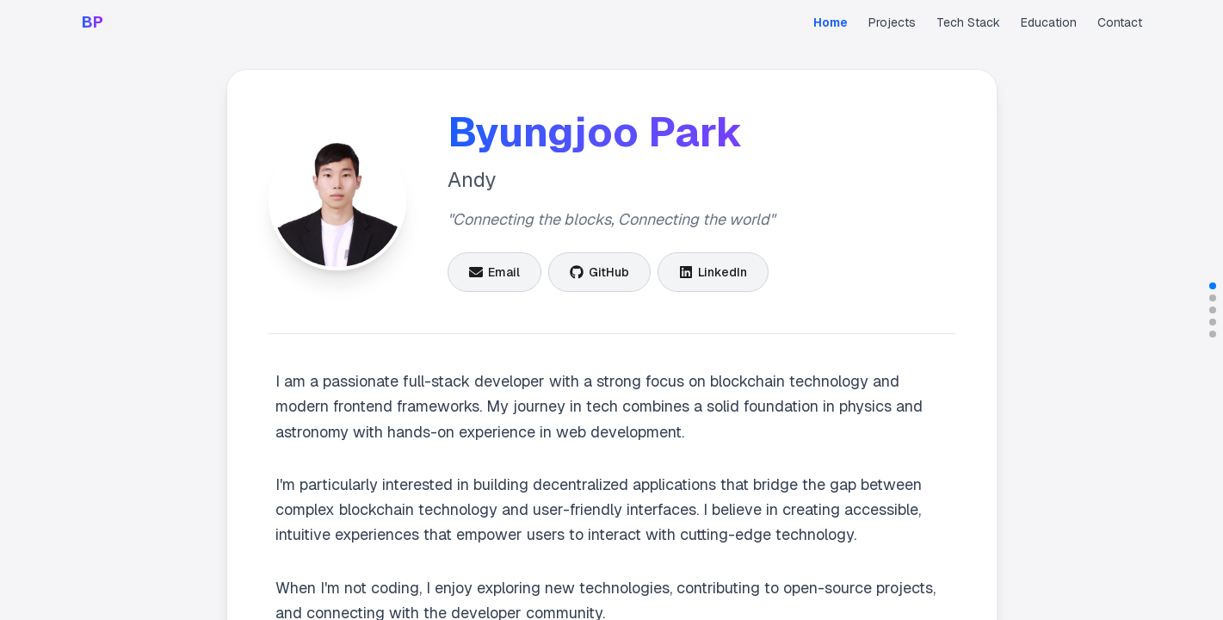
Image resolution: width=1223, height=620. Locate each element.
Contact (1119, 22)
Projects (892, 22)
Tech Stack (968, 22)
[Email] (494, 272)
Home (830, 22)
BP (92, 22)
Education (1049, 22)
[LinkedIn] (713, 272)
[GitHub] (599, 272)
